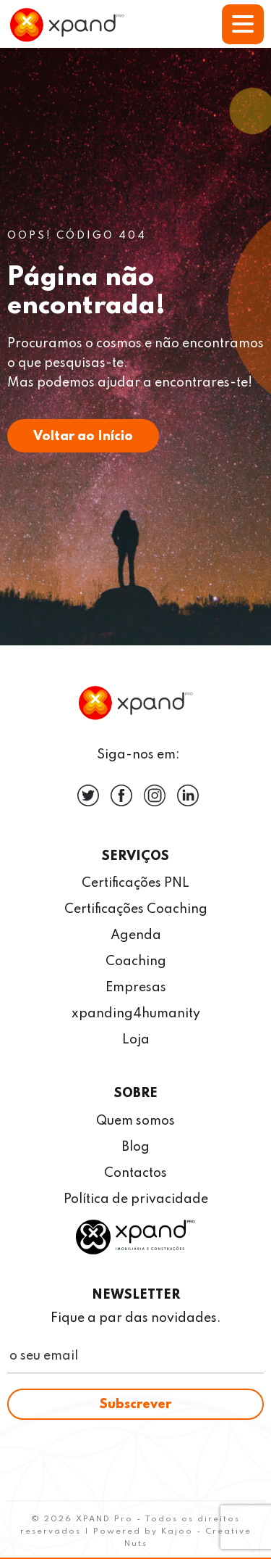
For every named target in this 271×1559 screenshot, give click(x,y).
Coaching (136, 961)
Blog (136, 1147)
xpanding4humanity (136, 1013)
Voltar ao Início (83, 436)
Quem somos (135, 1121)
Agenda (136, 935)
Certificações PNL (135, 883)
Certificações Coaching (135, 909)
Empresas (136, 987)
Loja (136, 1039)
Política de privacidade (136, 1199)
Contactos (135, 1173)
